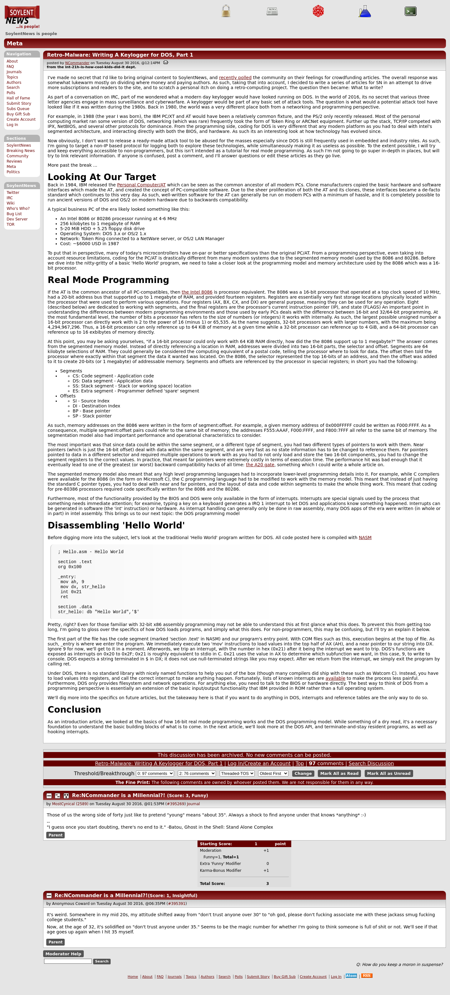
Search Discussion (371, 776)
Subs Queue (18, 109)
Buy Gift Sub (18, 114)
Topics (12, 77)
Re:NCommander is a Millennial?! (118, 808)
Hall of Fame (18, 98)
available (335, 690)
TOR (10, 224)
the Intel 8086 (197, 292)
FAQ (10, 66)
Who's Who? (18, 208)
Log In (12, 125)
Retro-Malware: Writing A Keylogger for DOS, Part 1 (120, 55)
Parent (55, 847)
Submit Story (19, 103)
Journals (14, 72)
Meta (15, 43)
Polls (11, 93)
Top (300, 776)
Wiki (10, 203)
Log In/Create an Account (259, 776)
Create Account (21, 119)
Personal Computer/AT (141, 184)
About (12, 61)
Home (133, 989)
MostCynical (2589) (70, 816)
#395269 (175, 816)
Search (13, 87)
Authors (14, 82)
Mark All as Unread (389, 785)
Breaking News (21, 151)
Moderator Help (63, 966)
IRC (10, 198)
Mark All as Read (339, 785)
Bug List (14, 214)
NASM (365, 537)
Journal (193, 816)
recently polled (235, 77)
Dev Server (17, 219)
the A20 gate (260, 464)
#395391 (176, 916)
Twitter (13, 192)
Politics (13, 172)
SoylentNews (22, 17)
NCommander (77, 63)
